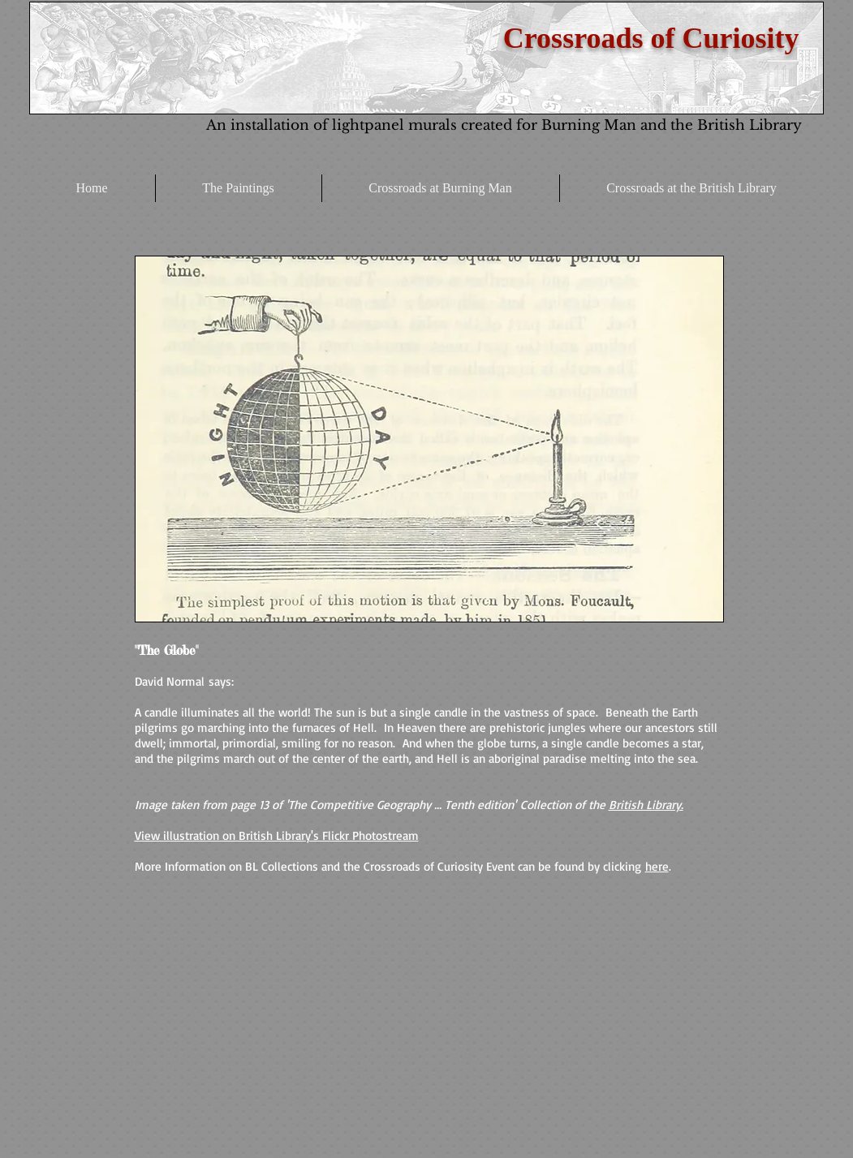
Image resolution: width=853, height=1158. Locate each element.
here (657, 866)
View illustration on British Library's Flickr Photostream (277, 835)
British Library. (646, 804)
